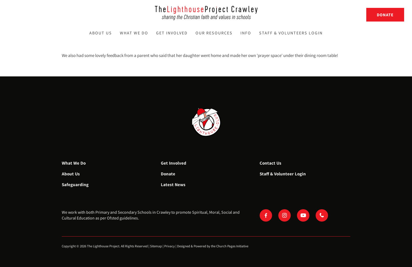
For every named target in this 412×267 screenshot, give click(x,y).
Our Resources (214, 32)
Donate (385, 14)
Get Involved (172, 32)
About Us (100, 32)
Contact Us (270, 163)
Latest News (173, 184)
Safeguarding (75, 184)
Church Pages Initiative (232, 246)
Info (245, 32)
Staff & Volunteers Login (291, 32)
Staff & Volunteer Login (283, 174)
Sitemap (156, 246)
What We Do (134, 32)
